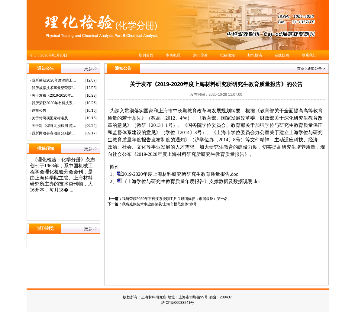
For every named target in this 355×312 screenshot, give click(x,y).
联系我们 (309, 55)
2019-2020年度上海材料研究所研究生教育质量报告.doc (180, 174)
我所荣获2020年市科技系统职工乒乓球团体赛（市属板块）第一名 (175, 199)
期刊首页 (146, 55)
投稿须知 (227, 55)
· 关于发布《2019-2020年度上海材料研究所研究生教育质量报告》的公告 (53, 95)
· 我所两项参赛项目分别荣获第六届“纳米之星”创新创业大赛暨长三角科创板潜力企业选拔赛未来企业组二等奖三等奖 (53, 133)
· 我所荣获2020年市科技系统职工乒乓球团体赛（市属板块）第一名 (53, 103)
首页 (300, 68)
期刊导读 (200, 55)
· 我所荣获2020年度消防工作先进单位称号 (53, 80)
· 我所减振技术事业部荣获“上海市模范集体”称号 (53, 88)
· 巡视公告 (38, 110)
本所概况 (173, 55)
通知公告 (314, 68)
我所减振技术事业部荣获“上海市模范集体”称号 (159, 204)
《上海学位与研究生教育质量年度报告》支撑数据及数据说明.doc (191, 181)
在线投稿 (282, 55)
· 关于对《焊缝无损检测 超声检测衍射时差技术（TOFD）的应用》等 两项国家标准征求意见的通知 (53, 126)
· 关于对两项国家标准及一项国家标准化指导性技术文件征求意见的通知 (53, 118)
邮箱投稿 (254, 55)
